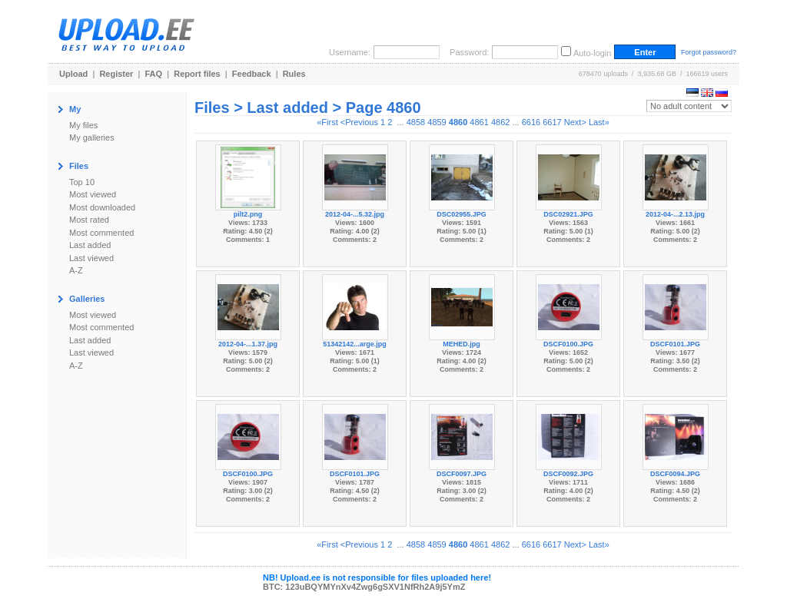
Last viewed (91, 258)
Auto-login (592, 53)
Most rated (89, 219)
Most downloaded (102, 207)
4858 (416, 122)
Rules (294, 73)
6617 (552, 122)
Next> (575, 122)
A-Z (76, 270)
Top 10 (82, 182)
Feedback (251, 73)
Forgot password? (708, 52)
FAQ (154, 73)
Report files (197, 73)
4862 (500, 122)
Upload (73, 73)
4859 (436, 122)
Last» (599, 122)
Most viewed (92, 194)
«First (327, 122)
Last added (90, 245)
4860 (458, 122)
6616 (531, 122)
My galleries (92, 137)
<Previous (359, 122)
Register (116, 73)
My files (83, 125)
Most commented (101, 232)
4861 (479, 122)
